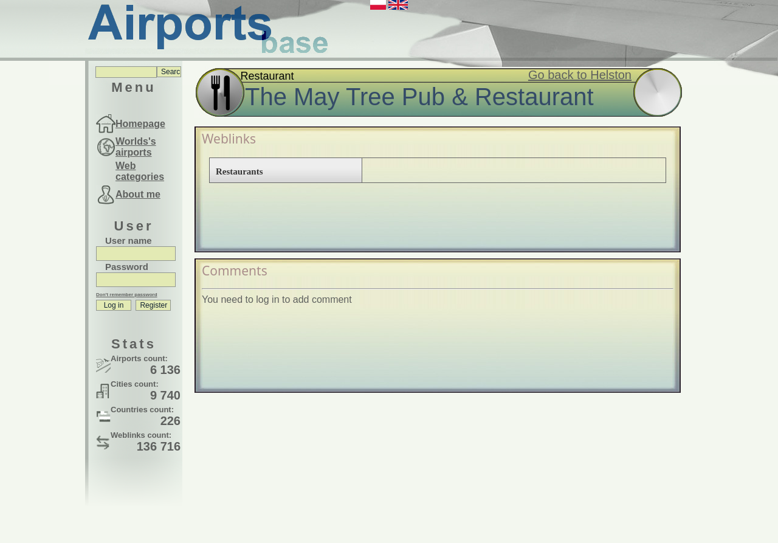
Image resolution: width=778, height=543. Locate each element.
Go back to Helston (580, 74)
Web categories (139, 171)
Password (126, 266)
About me (137, 194)
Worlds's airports (135, 146)
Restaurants (239, 171)
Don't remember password (126, 294)
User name (128, 240)
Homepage (140, 124)
